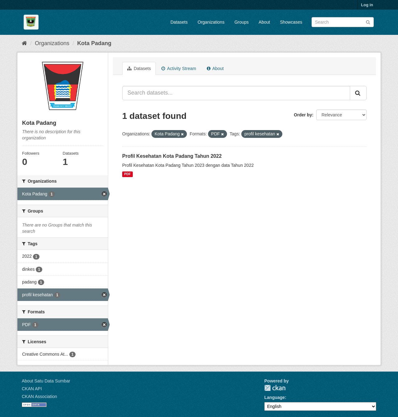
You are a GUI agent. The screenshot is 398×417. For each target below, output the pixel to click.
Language (274, 397)
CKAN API (32, 388)
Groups (241, 22)
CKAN (274, 388)
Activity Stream (178, 68)
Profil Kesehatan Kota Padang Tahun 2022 (172, 156)
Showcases (291, 22)
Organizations (211, 22)
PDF (127, 174)
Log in (367, 4)
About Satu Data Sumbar (46, 380)
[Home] (24, 43)
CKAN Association (39, 396)
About (264, 22)
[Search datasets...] (236, 93)
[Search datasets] (343, 22)
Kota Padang (94, 43)
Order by (303, 114)
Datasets (178, 22)
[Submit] (368, 21)
